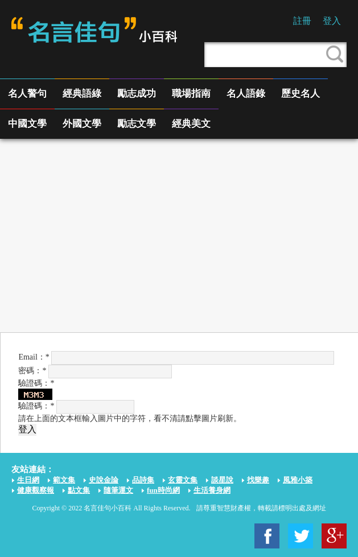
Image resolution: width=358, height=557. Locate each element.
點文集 (79, 490)
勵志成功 (136, 93)
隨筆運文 (118, 490)
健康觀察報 (35, 490)
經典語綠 (82, 93)
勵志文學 (136, 123)
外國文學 (82, 123)
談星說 (222, 480)
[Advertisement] (179, 235)
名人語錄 (246, 93)
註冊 (302, 21)
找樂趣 (258, 480)
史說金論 (103, 480)
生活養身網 (212, 490)
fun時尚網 (163, 490)
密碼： (32, 370)
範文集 (64, 480)
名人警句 (27, 93)
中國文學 (27, 123)
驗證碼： (36, 406)
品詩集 (143, 480)
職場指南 (191, 93)
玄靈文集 (182, 480)
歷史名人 (300, 93)
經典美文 (191, 123)
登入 (332, 21)
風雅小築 (297, 480)
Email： (33, 357)
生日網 (28, 480)
